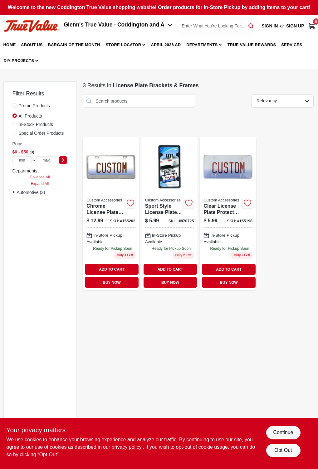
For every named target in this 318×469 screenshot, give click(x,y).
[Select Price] (63, 160)
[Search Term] (217, 26)
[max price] (46, 160)
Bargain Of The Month (74, 44)
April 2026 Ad (166, 44)
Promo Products (34, 105)
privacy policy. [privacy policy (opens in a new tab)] (127, 447)
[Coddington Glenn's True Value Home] (31, 26)
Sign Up (295, 25)
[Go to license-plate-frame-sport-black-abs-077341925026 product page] (169, 213)
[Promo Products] (14, 105)
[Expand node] (14, 192)
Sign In (270, 25)
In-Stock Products (36, 124)
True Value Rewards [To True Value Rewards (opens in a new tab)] (251, 44)
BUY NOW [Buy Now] (111, 282)
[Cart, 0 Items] (312, 26)
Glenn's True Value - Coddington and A (118, 25)
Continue (283, 432)
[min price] (22, 160)
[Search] (251, 25)
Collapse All (40, 177)
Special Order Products (41, 133)
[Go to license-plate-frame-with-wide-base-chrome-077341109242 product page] (111, 213)
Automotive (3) (31, 192)
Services (291, 44)
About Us (32, 44)
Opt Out (283, 450)
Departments (202, 44)
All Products (30, 116)
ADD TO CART (112, 269)
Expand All (40, 183)
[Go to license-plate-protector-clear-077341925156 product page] (228, 213)
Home (9, 44)
